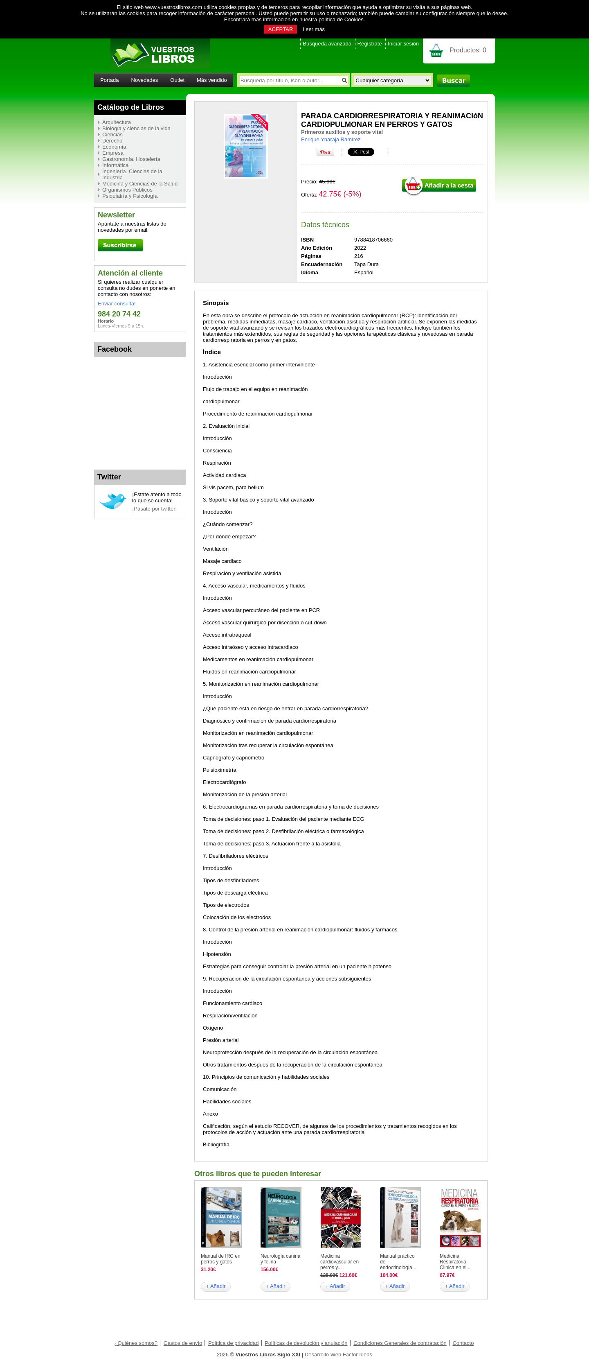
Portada (109, 80)
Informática (115, 165)
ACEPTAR (280, 29)
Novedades (144, 80)
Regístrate (369, 44)
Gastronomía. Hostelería (131, 159)
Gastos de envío (183, 1343)
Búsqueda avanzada (327, 44)
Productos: (468, 50)
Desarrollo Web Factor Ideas (338, 1354)
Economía (114, 147)
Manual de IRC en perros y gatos (221, 1259)
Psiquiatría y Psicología (129, 196)
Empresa (113, 153)
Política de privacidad (233, 1343)
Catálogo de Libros (130, 107)
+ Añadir (215, 1286)
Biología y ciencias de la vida (136, 128)
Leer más (314, 29)
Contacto (463, 1343)
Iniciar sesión (403, 44)
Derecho (112, 141)
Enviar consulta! (117, 304)
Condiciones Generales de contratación (400, 1343)
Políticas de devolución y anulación (306, 1343)
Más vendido (212, 80)
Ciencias (112, 134)
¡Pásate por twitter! (154, 509)
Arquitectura (116, 122)
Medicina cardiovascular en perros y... (339, 1261)
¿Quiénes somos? (136, 1343)
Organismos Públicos (127, 190)
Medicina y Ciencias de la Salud (140, 184)
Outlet (177, 80)
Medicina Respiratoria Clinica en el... (455, 1261)
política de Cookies (341, 19)
